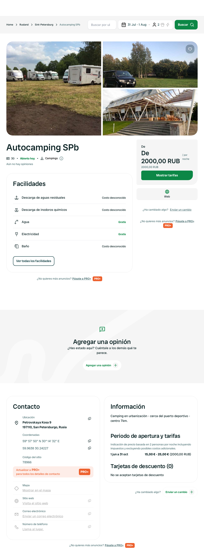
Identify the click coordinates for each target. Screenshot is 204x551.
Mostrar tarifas (167, 175)
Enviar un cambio (180, 209)
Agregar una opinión (102, 365)
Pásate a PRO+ (81, 278)
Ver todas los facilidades (33, 261)
